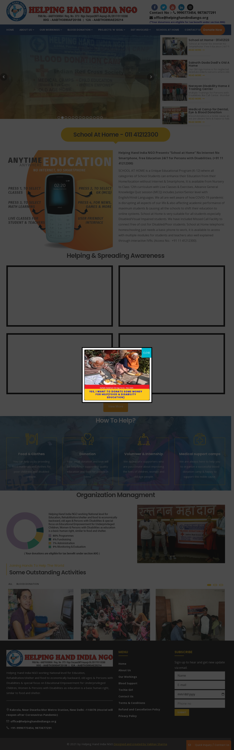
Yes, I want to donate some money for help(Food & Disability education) (116, 394)
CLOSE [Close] (146, 352)
